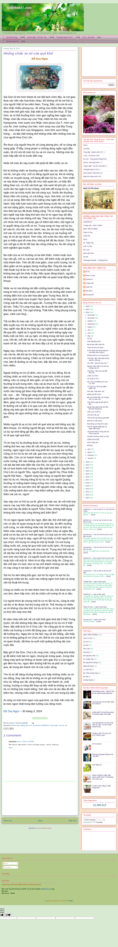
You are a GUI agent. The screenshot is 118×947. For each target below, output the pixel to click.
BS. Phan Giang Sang (90, 673)
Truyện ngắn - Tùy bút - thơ (37, 37)
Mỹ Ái (85, 239)
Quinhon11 (12, 723)
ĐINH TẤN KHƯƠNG (90, 229)
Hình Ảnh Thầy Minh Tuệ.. (96, 391)
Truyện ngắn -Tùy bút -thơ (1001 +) (95, 166)
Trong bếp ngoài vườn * (64, 37)
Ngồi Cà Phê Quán (91, 188)
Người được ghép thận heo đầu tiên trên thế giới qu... (97, 408)
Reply (10, 747)
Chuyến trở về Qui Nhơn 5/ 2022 (98, 436)
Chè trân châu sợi (93, 415)
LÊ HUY (86, 642)
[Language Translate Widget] (94, 819)
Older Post (72, 821)
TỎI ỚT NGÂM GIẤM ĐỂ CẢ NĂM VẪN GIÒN (97, 428)
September (91, 324)
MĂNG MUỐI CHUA (94, 394)
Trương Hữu (89, 283)
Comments (7, 867)
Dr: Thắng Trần (88, 243)
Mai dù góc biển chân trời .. (96, 344)
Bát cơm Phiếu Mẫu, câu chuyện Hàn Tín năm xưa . (98, 398)
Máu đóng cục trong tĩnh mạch (97, 424)
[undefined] (7, 915)
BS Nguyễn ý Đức (89, 656)
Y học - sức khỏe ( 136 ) (91, 155)
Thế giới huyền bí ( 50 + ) (91, 169)
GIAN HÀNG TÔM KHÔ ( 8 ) (93, 173)
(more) (92, 515)
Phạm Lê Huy (90, 275)
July (89, 330)
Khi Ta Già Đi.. (97, 744)
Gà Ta (87, 272)
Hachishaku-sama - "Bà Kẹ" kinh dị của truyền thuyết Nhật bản (103, 692)
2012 (88, 495)
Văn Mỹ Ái (88, 291)
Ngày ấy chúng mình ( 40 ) (92, 176)
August (90, 327)
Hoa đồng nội (96, 765)
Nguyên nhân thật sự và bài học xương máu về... (98, 367)
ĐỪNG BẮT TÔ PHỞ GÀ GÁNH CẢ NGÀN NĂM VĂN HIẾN (103, 713)
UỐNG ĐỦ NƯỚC (93, 439)
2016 (88, 483)
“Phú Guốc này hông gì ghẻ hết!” (98, 418)
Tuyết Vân (86, 236)
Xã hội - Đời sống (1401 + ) (92, 162)
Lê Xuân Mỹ (87, 669)
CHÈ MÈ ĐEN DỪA (93, 341)
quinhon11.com (46, 889)
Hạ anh (85, 257)
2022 (88, 465)
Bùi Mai (85, 676)
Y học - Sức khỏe (88, 37)
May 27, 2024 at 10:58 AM (25, 741)
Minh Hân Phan (88, 253)
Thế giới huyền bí (12, 41)
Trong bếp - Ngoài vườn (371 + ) (94, 152)
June (89, 333)
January (90, 458)
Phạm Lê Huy (88, 232)
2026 (88, 306)
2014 (88, 489)
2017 (88, 480)
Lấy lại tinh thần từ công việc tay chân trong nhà (98, 432)
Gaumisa (86, 652)
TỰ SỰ (89, 338)
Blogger (70, 901)
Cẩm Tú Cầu (87, 246)
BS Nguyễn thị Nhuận (90, 662)
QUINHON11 (45, 725)
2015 (88, 486)
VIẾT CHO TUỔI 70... (94, 412)
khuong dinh (89, 295)
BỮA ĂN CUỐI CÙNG (94, 421)
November (91, 318)
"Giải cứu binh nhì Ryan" (95, 347)
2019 (88, 474)
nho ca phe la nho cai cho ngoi (103, 558)
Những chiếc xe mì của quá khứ (30, 725)
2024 (88, 312)
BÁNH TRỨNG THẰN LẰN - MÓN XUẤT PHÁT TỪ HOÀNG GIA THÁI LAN (103, 777)
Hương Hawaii (88, 680)
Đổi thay (90, 445)
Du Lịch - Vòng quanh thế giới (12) (95, 159)
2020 (88, 471)
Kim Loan (86, 250)
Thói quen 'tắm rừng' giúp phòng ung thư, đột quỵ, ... (98, 359)
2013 (88, 492)
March (89, 452)
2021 (88, 468)
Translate (97, 822)
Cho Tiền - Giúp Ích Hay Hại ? (97, 363)
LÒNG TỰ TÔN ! (92, 376)
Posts (5, 863)
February (90, 455)
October (90, 321)
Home (40, 821)
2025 (88, 309)
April (89, 449)
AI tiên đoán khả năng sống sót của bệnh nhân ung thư (97, 351)
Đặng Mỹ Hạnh (88, 666)
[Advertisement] (40, 798)
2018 (88, 477)
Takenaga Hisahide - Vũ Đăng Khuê (95, 260)
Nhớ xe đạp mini (92, 442)
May (89, 336)
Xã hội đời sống (11, 37)
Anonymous (87, 534)
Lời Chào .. (87, 148)
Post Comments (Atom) (44, 828)
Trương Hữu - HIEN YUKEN (92, 225)
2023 (88, 462)
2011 (88, 498)
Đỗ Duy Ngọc (11, 711)
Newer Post (7, 821)
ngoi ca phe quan (100, 581)
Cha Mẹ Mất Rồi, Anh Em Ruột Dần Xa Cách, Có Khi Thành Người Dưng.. (102, 724)
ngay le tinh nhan (100, 619)
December (91, 315)
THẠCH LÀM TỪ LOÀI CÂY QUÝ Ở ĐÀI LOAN (101, 734)
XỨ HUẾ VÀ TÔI (92, 379)
